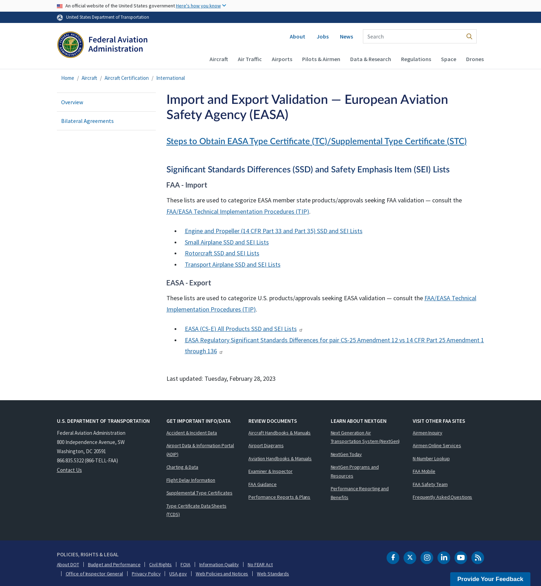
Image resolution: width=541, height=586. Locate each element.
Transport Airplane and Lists (233, 264)
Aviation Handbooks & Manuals (280, 458)
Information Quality (219, 564)
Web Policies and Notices (222, 573)
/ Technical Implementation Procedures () (237, 211)
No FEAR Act (260, 564)
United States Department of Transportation (107, 17)
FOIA (185, 564)
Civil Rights (160, 564)
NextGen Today (346, 454)
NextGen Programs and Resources (355, 471)
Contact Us (69, 470)
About (297, 36)
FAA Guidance (262, 484)
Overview (72, 102)
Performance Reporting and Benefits (360, 493)
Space (448, 59)
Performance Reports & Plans (279, 497)
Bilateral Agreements (87, 120)
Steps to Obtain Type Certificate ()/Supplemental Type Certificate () (316, 141)
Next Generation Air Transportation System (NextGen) (365, 437)
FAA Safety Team (430, 484)
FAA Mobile (424, 471)
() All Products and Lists (244, 329)
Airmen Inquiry (427, 433)
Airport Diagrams (265, 445)
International (170, 78)
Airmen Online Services (437, 445)
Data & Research (370, 59)
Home (67, 78)
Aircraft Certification (127, 78)
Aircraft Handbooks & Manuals (279, 433)
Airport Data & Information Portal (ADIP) (200, 449)
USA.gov (178, 573)
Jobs (323, 36)
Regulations (416, 59)
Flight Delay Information (191, 480)
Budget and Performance (114, 564)
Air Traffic (250, 59)
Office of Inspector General (94, 573)
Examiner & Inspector (270, 471)
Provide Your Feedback (490, 579)
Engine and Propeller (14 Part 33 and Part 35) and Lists (274, 231)
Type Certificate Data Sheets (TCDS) (196, 510)
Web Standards (273, 573)
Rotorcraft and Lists (222, 253)
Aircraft (219, 59)
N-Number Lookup (431, 458)
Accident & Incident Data (191, 433)
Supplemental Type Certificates (199, 493)
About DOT (68, 564)
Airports (282, 59)
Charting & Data (182, 467)
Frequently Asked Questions (442, 497)
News (346, 36)
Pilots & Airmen (321, 59)
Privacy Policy (146, 573)
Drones (475, 59)
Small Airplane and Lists (227, 242)
